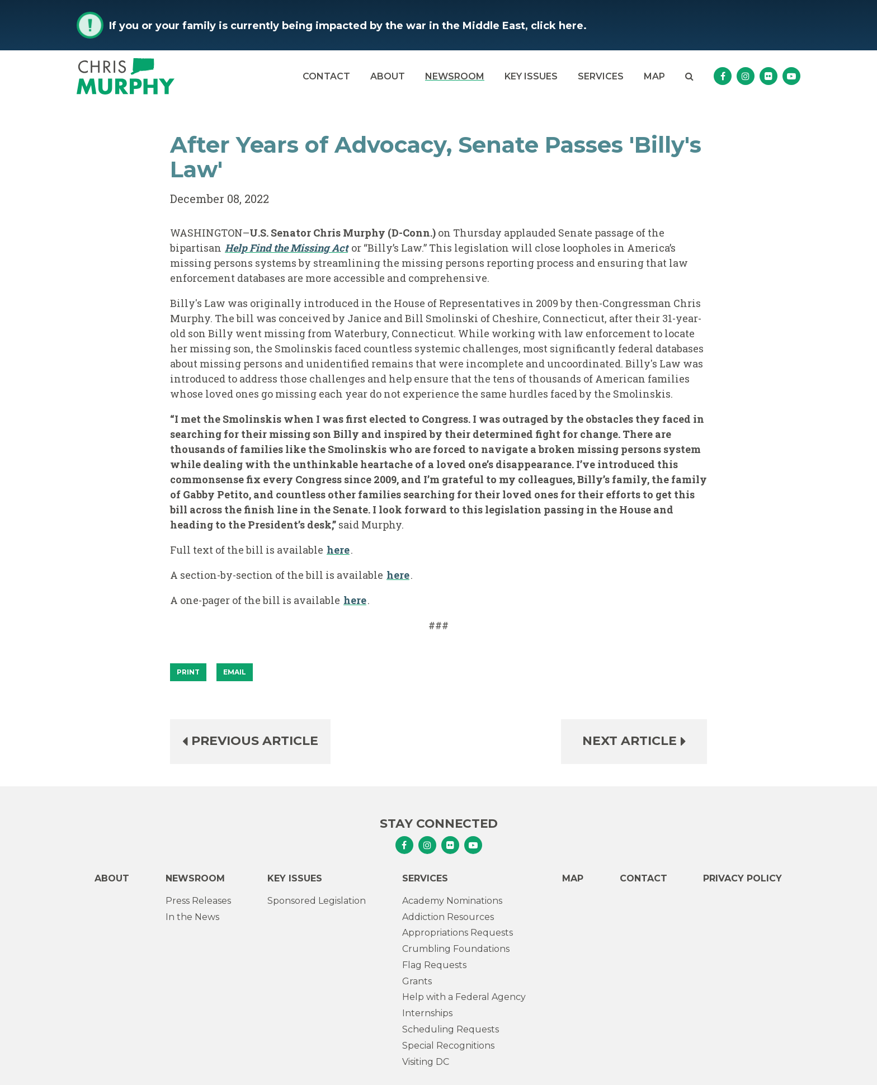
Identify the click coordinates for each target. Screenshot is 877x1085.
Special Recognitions (448, 1045)
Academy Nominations (452, 900)
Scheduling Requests (450, 1029)
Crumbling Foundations (456, 949)
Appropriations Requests (457, 932)
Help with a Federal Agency (464, 997)
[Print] (188, 672)
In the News (192, 917)
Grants (417, 981)
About (387, 76)
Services (601, 76)
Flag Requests (434, 965)
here (338, 549)
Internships (427, 1013)
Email (234, 672)
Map (654, 76)
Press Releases (198, 900)
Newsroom (454, 76)
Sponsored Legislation (316, 900)
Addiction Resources (448, 917)
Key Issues (531, 76)
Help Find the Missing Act (286, 247)
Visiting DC (425, 1061)
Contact (326, 76)
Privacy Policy (742, 878)
